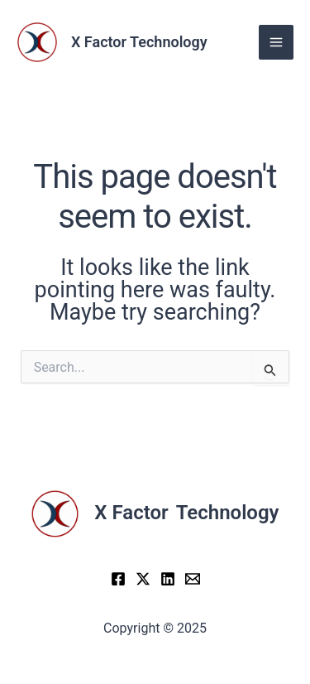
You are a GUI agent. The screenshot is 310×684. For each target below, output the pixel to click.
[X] (143, 578)
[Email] (192, 578)
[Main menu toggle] (276, 42)
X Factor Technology (139, 42)
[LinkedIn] (167, 578)
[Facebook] (118, 578)
